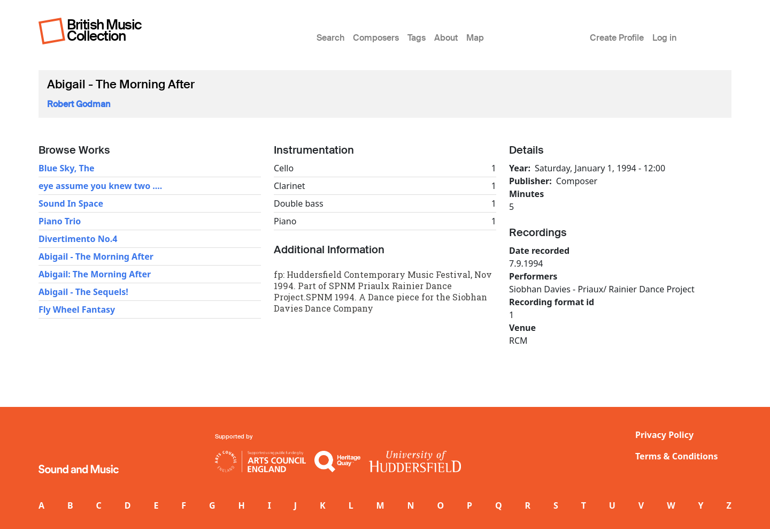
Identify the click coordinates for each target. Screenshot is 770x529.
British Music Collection (104, 30)
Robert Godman (78, 104)
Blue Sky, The (66, 168)
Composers (376, 37)
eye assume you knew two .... (100, 186)
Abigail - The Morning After (95, 256)
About (446, 37)
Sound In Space (70, 203)
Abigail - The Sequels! (83, 292)
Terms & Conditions (676, 456)
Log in (664, 37)
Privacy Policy (664, 435)
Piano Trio (59, 221)
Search (330, 37)
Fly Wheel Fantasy (76, 309)
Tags (416, 37)
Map (475, 37)
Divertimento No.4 (77, 239)
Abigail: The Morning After (94, 274)
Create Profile (617, 37)
